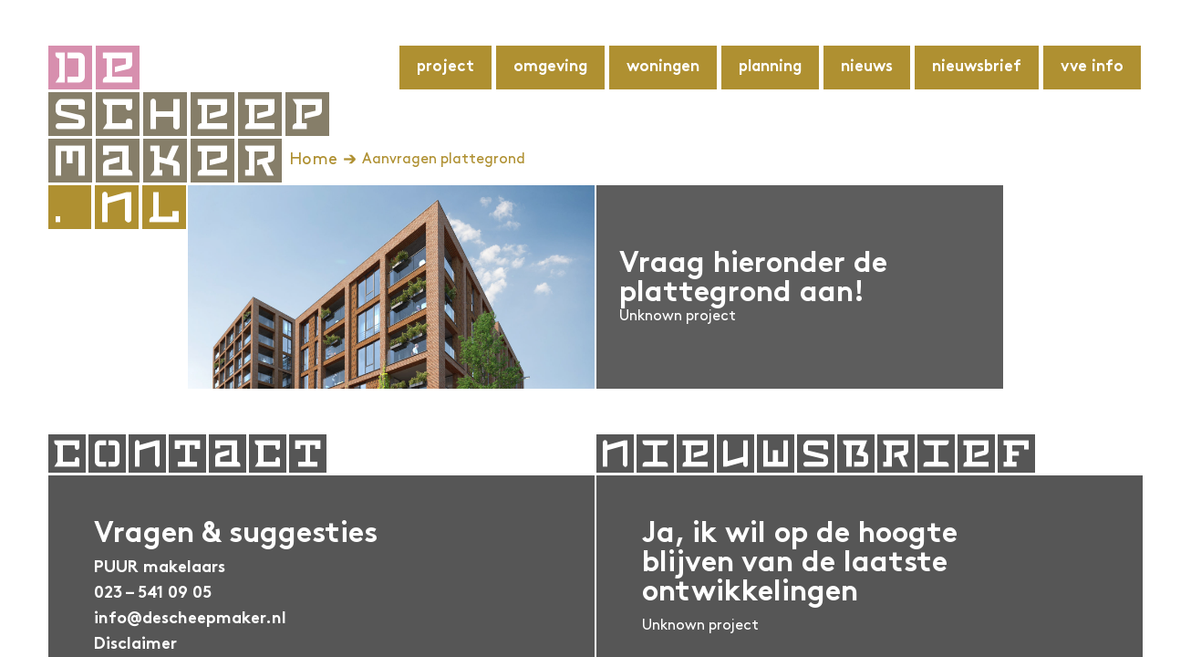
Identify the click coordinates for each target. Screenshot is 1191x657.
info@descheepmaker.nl (190, 619)
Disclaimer (135, 644)
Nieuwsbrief (976, 67)
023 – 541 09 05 (153, 593)
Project (445, 67)
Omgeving (550, 67)
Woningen (663, 67)
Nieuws (867, 67)
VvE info (1092, 67)
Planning (770, 67)
